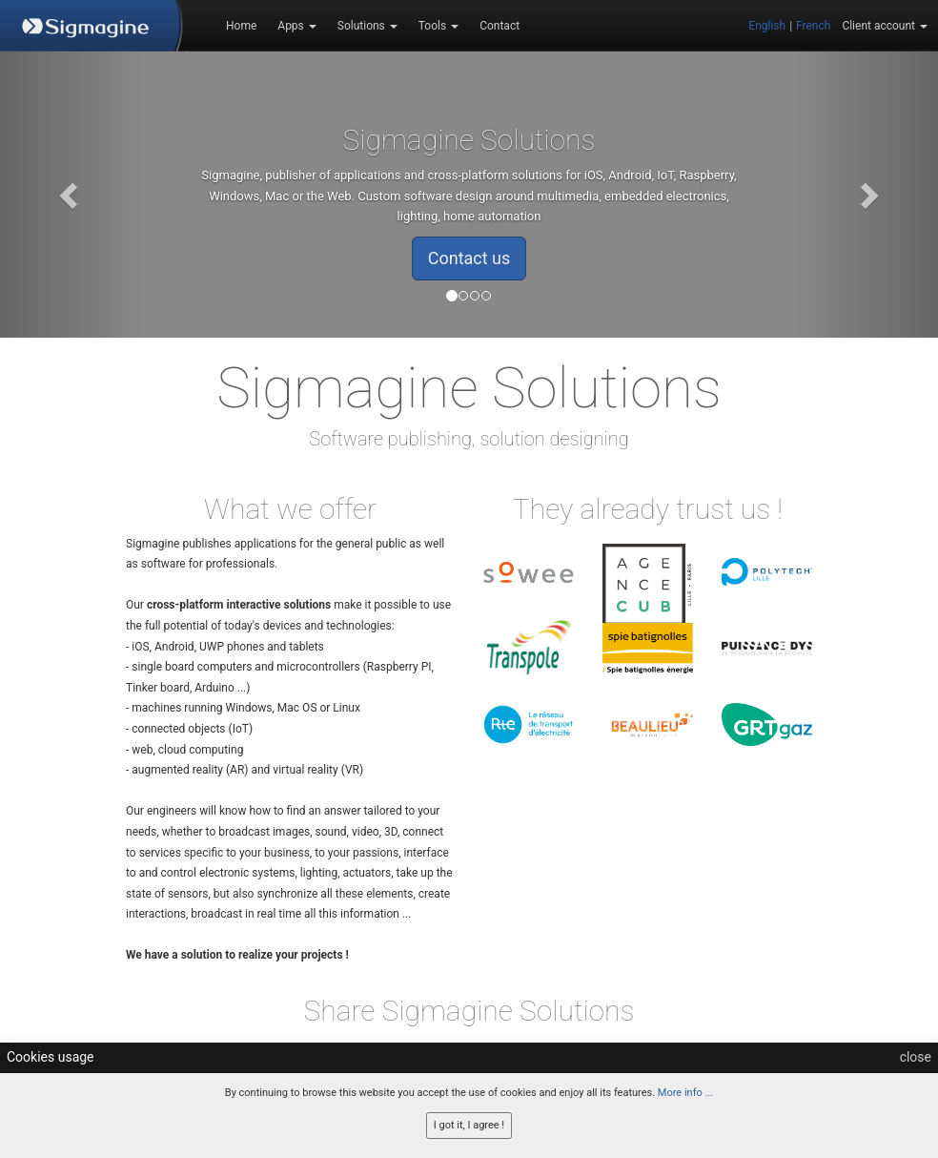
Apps (296, 25)
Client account (885, 25)
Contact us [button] (469, 258)
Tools (438, 25)
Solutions (367, 25)
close (915, 1057)
